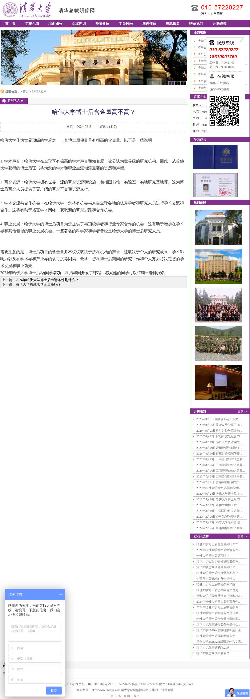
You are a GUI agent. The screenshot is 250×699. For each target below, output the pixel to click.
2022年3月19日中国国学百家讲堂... (219, 511)
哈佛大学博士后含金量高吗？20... (218, 544)
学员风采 (126, 23)
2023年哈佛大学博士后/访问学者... (218, 488)
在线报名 (173, 23)
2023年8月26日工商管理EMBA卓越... (220, 465)
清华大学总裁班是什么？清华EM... (219, 596)
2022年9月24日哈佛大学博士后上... (219, 493)
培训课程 (55, 23)
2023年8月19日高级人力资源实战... (219, 442)
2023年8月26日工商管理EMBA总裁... (220, 470)
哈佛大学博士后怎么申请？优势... (218, 590)
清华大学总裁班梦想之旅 (212, 647)
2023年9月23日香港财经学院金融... (219, 430)
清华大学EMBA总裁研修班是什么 (218, 630)
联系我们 (196, 23)
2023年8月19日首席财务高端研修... (219, 453)
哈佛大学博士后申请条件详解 (215, 584)
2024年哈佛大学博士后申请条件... (218, 550)
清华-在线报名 (219, 83)
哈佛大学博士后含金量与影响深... (218, 619)
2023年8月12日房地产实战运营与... (219, 436)
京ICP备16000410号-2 (125, 696)
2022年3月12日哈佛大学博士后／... (219, 505)
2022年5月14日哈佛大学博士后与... (219, 499)
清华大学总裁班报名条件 (212, 653)
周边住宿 (149, 23)
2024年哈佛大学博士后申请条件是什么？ (47, 280)
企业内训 (79, 23)
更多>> (242, 411)
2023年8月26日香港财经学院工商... (219, 425)
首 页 (10, 23)
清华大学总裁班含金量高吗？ (38, 284)
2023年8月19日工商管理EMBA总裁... (220, 459)
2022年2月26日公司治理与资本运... (219, 516)
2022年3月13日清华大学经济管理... (219, 522)
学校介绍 (32, 23)
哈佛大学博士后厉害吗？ (212, 555)
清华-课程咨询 (219, 89)
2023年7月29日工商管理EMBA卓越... (220, 476)
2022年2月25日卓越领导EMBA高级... (220, 528)
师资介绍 (102, 23)
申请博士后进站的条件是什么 (215, 578)
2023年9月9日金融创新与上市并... (218, 419)
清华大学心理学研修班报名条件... (218, 561)
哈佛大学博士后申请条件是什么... (218, 613)
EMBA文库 (39, 91)
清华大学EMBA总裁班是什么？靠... (219, 641)
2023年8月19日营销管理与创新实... (219, 448)
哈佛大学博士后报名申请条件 (215, 636)
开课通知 (220, 23)
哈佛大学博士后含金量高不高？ (217, 573)
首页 (26, 91)
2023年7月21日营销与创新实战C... (218, 482)
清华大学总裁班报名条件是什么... (218, 624)
